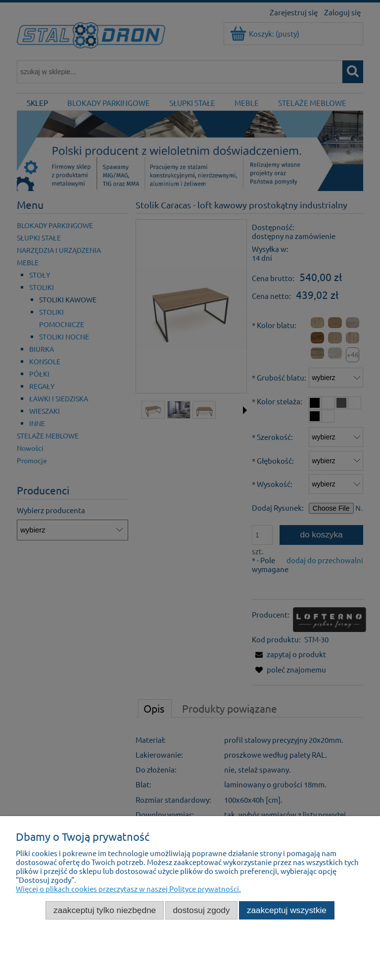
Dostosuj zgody (201, 910)
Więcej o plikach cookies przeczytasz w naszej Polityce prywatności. (128, 888)
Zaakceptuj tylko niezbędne (104, 910)
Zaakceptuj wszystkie (287, 910)
